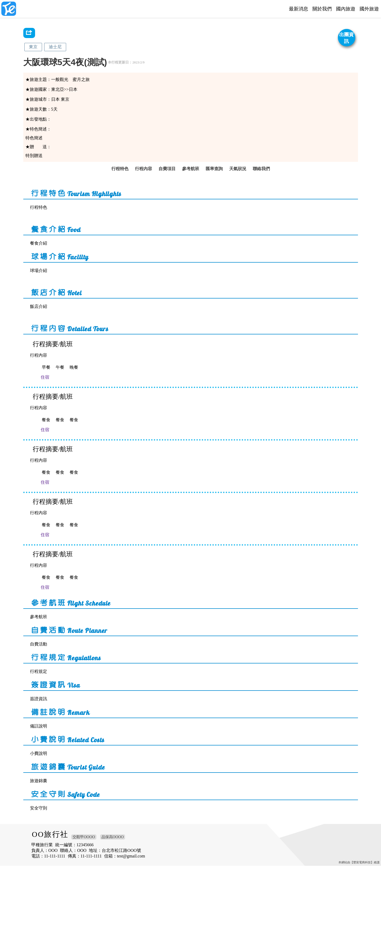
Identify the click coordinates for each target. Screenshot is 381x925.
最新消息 (298, 9)
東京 (33, 46)
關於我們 (322, 9)
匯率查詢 (215, 177)
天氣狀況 (239, 177)
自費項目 (166, 177)
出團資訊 (346, 38)
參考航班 (190, 177)
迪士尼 (55, 46)
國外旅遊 (369, 9)
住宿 (56, 400)
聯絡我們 (263, 177)
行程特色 (118, 177)
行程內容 (142, 177)
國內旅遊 (345, 9)
